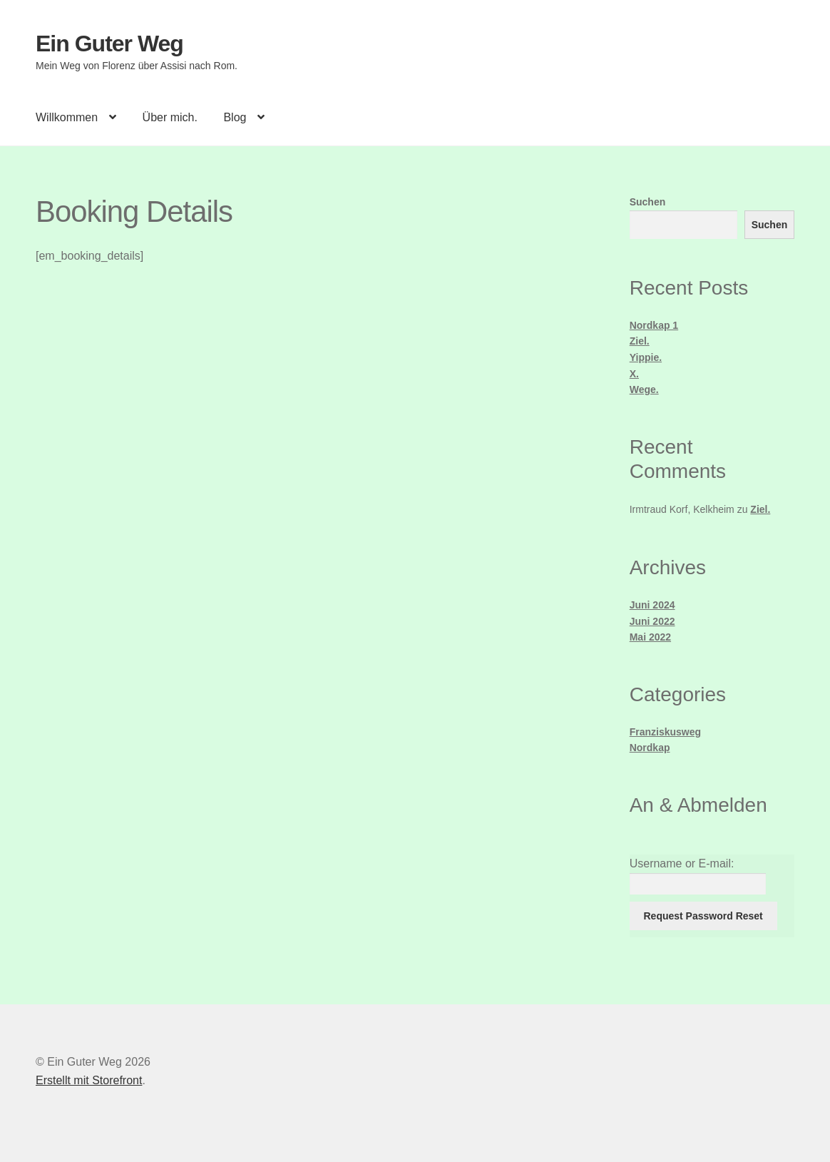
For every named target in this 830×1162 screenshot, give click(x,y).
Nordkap (650, 747)
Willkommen (67, 117)
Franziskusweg (665, 732)
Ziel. (640, 341)
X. (634, 373)
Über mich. (170, 117)
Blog (234, 117)
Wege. (644, 389)
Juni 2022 (652, 621)
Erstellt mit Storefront (89, 1080)
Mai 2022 (650, 637)
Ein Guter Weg (109, 43)
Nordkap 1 (654, 325)
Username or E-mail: (682, 863)
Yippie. (646, 357)
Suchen (648, 202)
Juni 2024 (652, 605)
